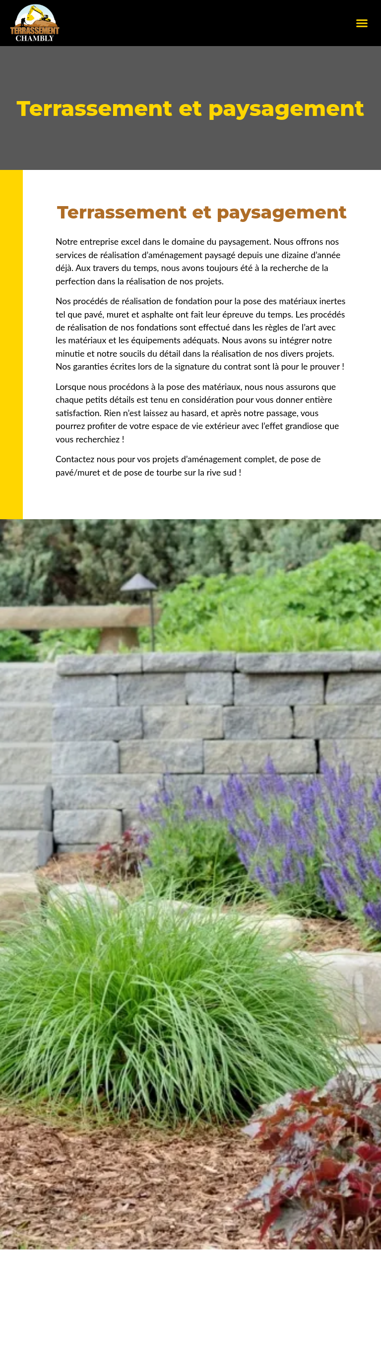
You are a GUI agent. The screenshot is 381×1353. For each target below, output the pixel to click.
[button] (362, 23)
